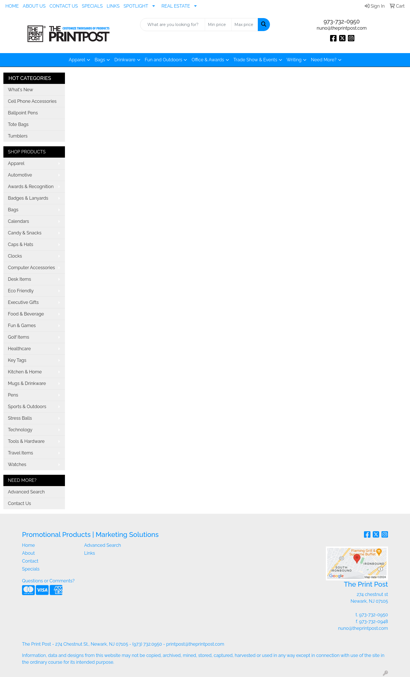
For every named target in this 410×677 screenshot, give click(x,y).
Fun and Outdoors (163, 59)
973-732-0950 (342, 21)
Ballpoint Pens (23, 113)
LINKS (113, 6)
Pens (13, 395)
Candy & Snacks (25, 233)
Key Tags (17, 360)
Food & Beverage (26, 314)
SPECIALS (92, 6)
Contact (30, 561)
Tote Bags (18, 124)
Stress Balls (20, 418)
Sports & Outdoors (27, 406)
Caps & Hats (20, 244)
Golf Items (18, 337)
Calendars (18, 221)
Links (89, 553)
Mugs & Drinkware (27, 383)
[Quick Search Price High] (244, 24)
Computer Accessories (31, 267)
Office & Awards (207, 59)
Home (28, 545)
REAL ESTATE (176, 6)
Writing (294, 59)
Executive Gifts (23, 302)
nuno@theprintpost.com (342, 28)
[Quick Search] (172, 24)
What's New (20, 89)
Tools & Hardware (26, 441)
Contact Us (19, 503)
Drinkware (125, 59)
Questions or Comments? (48, 581)
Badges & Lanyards (28, 198)
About (28, 553)
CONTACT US (63, 6)
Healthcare (19, 348)
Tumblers (18, 136)
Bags (100, 59)
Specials (31, 569)
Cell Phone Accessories (32, 101)
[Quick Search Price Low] (218, 24)
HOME (12, 6)
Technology (20, 429)
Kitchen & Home (25, 372)
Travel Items (20, 453)
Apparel (77, 59)
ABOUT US (34, 6)
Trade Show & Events (255, 59)
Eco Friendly (21, 290)
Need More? (324, 59)
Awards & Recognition (31, 186)
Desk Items (19, 279)
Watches (17, 464)
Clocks (15, 256)
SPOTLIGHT (135, 6)
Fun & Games (22, 325)
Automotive (20, 175)
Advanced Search (26, 492)
